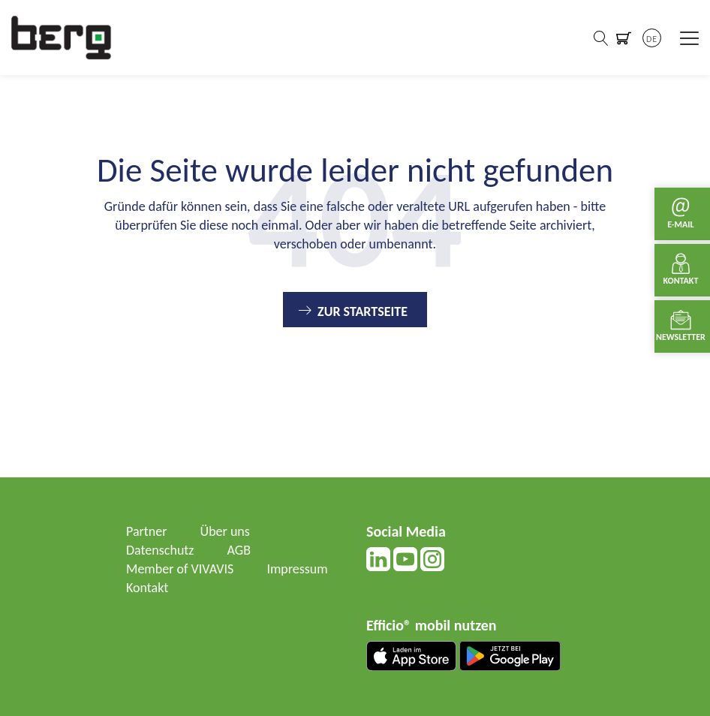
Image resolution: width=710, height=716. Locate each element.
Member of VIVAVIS (179, 569)
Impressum (296, 569)
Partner (146, 531)
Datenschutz (160, 550)
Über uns (225, 531)
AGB (239, 550)
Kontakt (147, 587)
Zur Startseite (362, 311)
